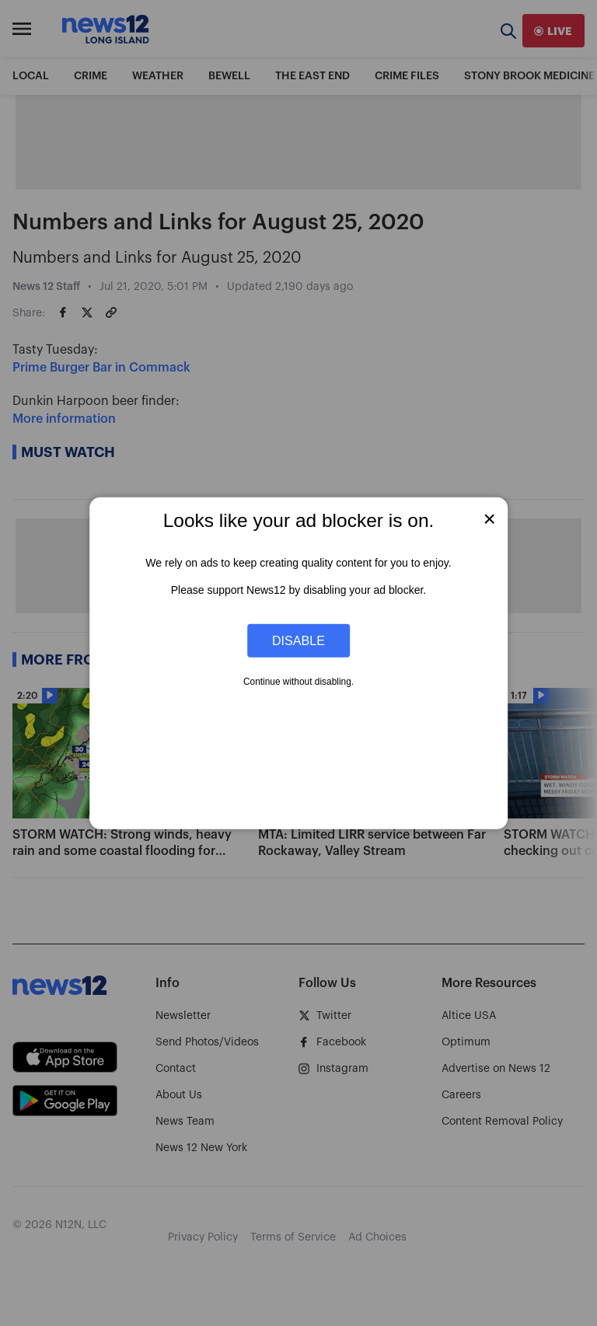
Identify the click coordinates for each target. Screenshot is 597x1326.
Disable (298, 640)
